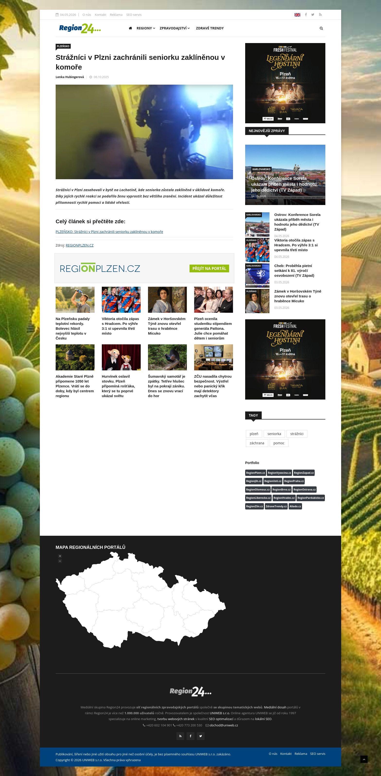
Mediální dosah (275, 707)
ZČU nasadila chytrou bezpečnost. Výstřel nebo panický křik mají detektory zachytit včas (213, 386)
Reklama (116, 14)
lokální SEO (263, 719)
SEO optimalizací (221, 719)
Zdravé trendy (210, 28)
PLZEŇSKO (63, 46)
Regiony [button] (146, 28)
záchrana (257, 443)
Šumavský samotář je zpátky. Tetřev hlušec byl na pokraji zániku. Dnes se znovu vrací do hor (166, 386)
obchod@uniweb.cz (223, 725)
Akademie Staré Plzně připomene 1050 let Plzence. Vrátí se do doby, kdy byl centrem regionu (75, 386)
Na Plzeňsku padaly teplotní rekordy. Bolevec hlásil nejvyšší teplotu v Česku (73, 328)
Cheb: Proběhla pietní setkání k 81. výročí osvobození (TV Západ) (294, 270)
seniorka (274, 433)
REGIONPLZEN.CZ (80, 245)
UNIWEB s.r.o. (220, 713)
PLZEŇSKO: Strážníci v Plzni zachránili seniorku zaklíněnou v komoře (109, 231)
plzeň (254, 433)
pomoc (279, 443)
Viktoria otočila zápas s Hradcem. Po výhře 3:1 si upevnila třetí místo (296, 245)
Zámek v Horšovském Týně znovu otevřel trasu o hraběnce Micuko (297, 296)
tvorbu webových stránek (176, 719)
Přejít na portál (208, 268)
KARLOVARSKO (261, 169)
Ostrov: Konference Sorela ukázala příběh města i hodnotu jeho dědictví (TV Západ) (284, 184)
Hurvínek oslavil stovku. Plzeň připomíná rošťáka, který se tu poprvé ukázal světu (118, 386)
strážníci (296, 433)
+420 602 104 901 (159, 725)
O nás (87, 14)
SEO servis (134, 14)
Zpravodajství (175, 28)
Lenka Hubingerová (70, 77)
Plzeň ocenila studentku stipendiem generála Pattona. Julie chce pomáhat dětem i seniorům (213, 328)
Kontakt (100, 14)
